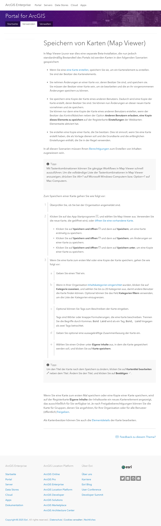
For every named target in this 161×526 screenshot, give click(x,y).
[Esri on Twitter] (122, 478)
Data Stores (61, 5)
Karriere (86, 479)
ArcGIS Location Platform (58, 489)
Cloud (74, 5)
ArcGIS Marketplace (55, 505)
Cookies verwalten (73, 519)
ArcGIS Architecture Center (59, 510)
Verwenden (28, 23)
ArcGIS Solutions (53, 499)
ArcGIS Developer (54, 494)
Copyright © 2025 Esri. (16, 519)
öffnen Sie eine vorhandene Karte (114, 220)
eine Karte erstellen (78, 69)
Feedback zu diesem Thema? (138, 436)
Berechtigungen (99, 148)
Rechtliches (89, 519)
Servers (48, 5)
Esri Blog (87, 484)
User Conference (91, 489)
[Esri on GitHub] (133, 478)
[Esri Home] (126, 467)
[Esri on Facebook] (127, 478)
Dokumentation (14, 505)
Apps (83, 5)
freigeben (63, 411)
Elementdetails (101, 420)
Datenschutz (56, 519)
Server (9, 484)
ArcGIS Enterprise (18, 5)
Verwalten (45, 23)
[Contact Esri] (138, 478)
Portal (38, 5)
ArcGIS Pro (50, 479)
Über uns (87, 474)
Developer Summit (92, 494)
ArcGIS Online (52, 474)
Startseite (12, 23)
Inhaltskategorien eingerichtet (105, 284)
